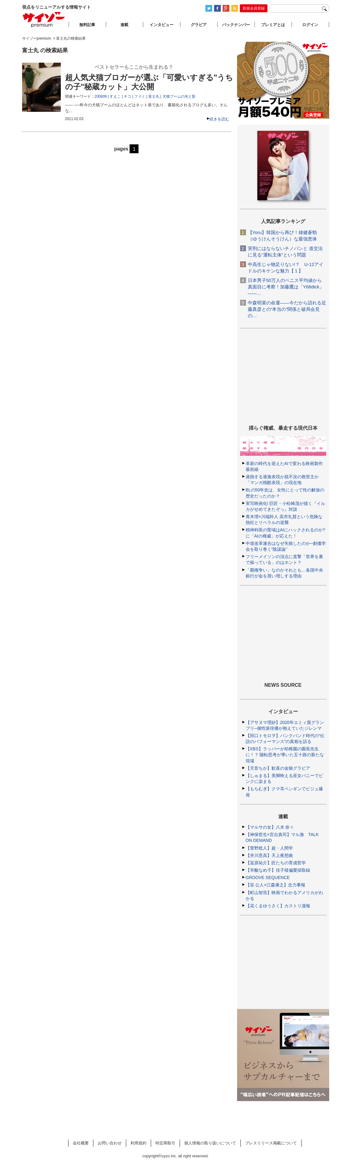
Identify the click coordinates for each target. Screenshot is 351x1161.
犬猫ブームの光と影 (179, 96)
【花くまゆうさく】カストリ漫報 (278, 905)
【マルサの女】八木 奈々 (270, 827)
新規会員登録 (254, 8)
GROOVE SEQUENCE (268, 877)
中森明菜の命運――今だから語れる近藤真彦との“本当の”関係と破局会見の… (287, 309)
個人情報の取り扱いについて (210, 1143)
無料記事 (87, 24)
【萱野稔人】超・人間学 (269, 848)
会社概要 (81, 1143)
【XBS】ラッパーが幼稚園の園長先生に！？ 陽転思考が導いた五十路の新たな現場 (285, 754)
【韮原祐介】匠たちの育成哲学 (276, 862)
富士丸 (153, 96)
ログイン (310, 24)
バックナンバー (236, 24)
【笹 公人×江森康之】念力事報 (275, 884)
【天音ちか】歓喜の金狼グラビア (278, 768)
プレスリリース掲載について (271, 1143)
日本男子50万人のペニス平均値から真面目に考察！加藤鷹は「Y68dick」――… (286, 287)
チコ (127, 96)
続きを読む (219, 119)
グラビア (199, 24)
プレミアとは (273, 24)
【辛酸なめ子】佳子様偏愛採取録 (278, 870)
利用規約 (138, 1143)
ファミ (139, 96)
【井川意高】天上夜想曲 (269, 855)
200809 (101, 96)
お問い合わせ (110, 1143)
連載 (124, 24)
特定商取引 (165, 1143)
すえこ (115, 96)
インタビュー (162, 24)
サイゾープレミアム (44, 19)
